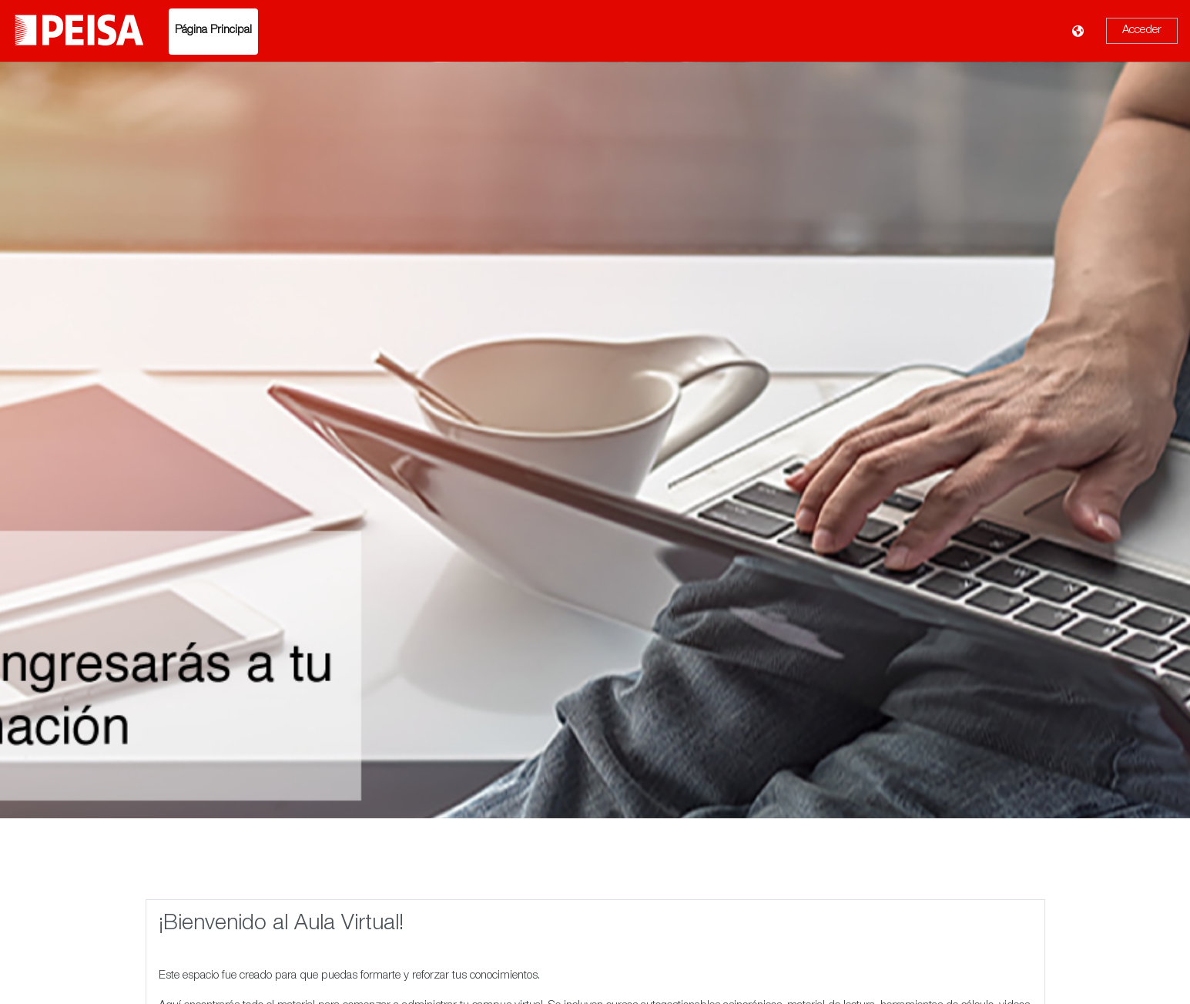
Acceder (1142, 30)
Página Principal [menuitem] (213, 30)
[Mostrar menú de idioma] (1079, 31)
